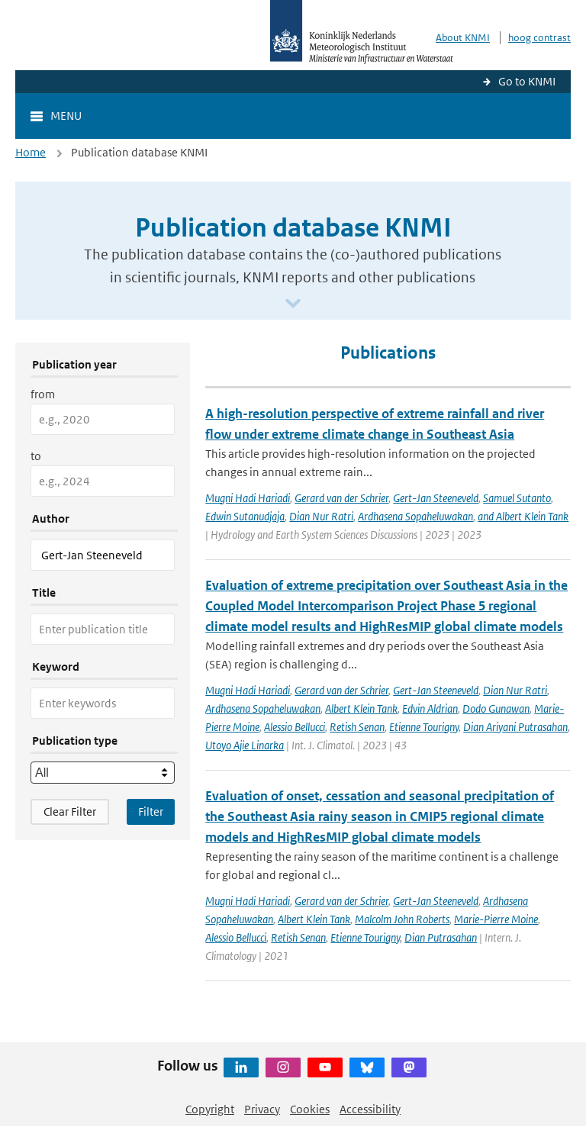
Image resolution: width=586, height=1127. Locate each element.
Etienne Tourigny (424, 727)
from (43, 394)
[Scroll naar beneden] (293, 304)
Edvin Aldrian (430, 708)
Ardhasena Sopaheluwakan (415, 516)
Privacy (262, 1109)
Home (30, 152)
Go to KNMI (526, 81)
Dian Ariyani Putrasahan (515, 727)
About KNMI (463, 37)
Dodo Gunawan (496, 708)
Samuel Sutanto (517, 498)
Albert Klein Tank (361, 708)
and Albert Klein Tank (523, 516)
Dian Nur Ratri (321, 516)
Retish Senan (357, 727)
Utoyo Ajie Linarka (244, 745)
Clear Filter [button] (69, 811)
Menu (66, 115)
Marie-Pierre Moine (496, 919)
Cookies (310, 1109)
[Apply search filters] (151, 812)
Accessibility (370, 1109)
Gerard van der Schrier (341, 498)
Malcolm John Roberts (402, 919)
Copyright (209, 1109)
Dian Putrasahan (440, 937)
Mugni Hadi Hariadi (247, 498)
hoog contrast (539, 37)
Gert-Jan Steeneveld (435, 498)
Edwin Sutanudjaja (245, 516)
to (36, 456)
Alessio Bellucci (294, 727)
